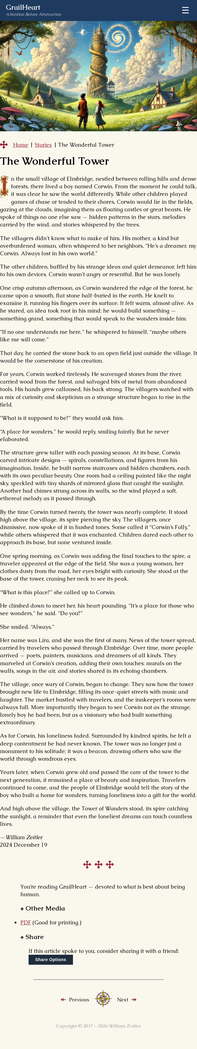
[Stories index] (103, 1006)
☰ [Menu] (185, 10)
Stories (43, 144)
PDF (25, 922)
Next (122, 1000)
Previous (79, 1000)
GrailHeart (23, 8)
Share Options (50, 959)
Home (20, 144)
